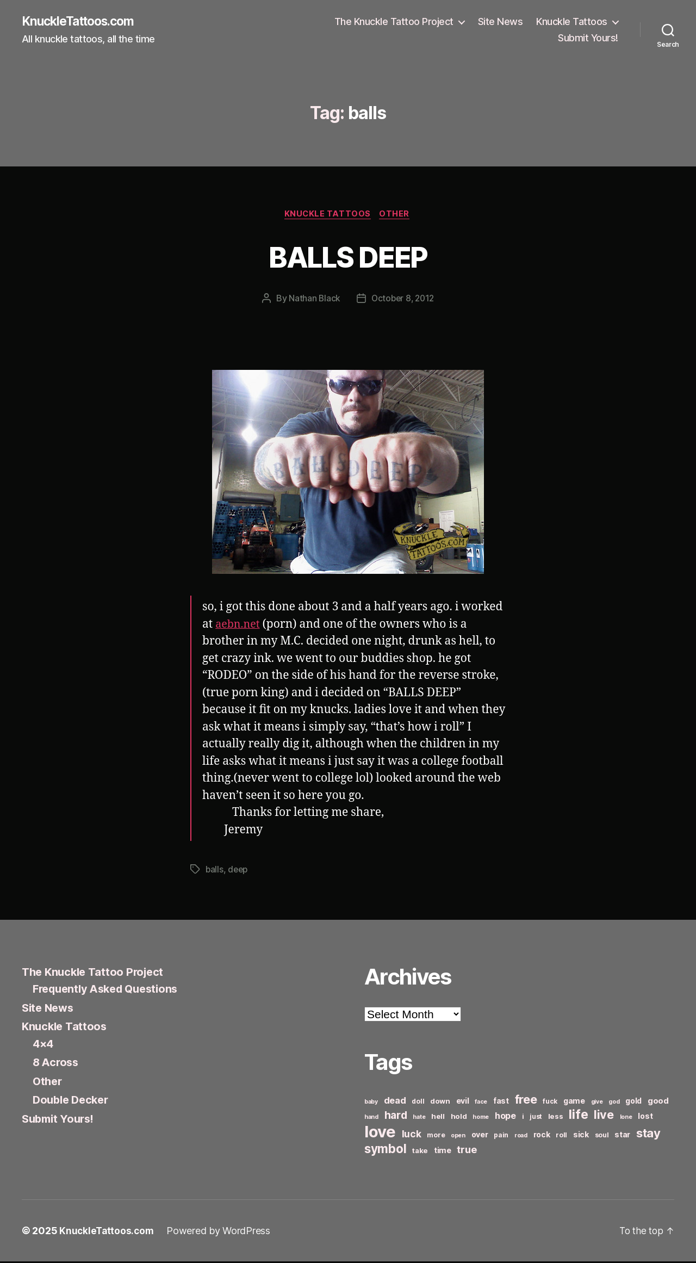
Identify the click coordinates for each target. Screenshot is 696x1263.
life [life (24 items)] (578, 1116)
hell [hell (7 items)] (438, 1117)
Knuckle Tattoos (571, 22)
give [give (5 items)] (597, 1103)
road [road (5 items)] (520, 1137)
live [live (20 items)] (604, 1116)
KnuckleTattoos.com (83, 21)
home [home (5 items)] (481, 1118)
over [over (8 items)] (479, 1136)
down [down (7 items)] (440, 1102)
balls (215, 871)
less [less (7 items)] (555, 1117)
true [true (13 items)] (466, 1151)
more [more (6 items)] (436, 1136)
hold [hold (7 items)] (459, 1117)
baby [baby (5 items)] (371, 1103)
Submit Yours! (588, 38)
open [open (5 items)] (458, 1137)
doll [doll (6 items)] (418, 1103)
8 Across (57, 1064)
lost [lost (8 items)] (645, 1117)
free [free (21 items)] (526, 1101)
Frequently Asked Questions (110, 991)
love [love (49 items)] (380, 1133)
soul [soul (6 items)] (602, 1136)
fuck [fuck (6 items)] (550, 1103)
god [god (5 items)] (613, 1103)
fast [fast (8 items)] (501, 1102)
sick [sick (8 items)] (581, 1136)
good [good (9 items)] (658, 1102)
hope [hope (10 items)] (505, 1117)
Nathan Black (313, 300)
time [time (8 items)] (442, 1151)
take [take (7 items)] (420, 1152)
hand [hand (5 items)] (371, 1118)
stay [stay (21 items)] (648, 1135)
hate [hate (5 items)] (419, 1118)
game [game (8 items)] (574, 1102)
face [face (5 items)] (481, 1103)
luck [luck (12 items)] (411, 1135)
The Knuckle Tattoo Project (393, 22)
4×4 (44, 1045)
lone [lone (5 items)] (626, 1118)
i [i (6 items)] (523, 1118)
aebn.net (239, 626)
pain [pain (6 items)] (501, 1136)
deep (239, 871)
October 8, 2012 (403, 300)
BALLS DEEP (348, 257)
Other (397, 215)
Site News (500, 22)
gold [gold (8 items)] (633, 1102)
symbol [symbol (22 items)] (385, 1150)
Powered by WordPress (221, 1232)
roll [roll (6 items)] (561, 1136)
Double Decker (73, 1102)
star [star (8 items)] (622, 1136)
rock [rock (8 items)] (541, 1136)
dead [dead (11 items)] (395, 1102)
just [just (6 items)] (536, 1118)
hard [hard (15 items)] (395, 1116)
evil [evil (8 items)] (462, 1102)
